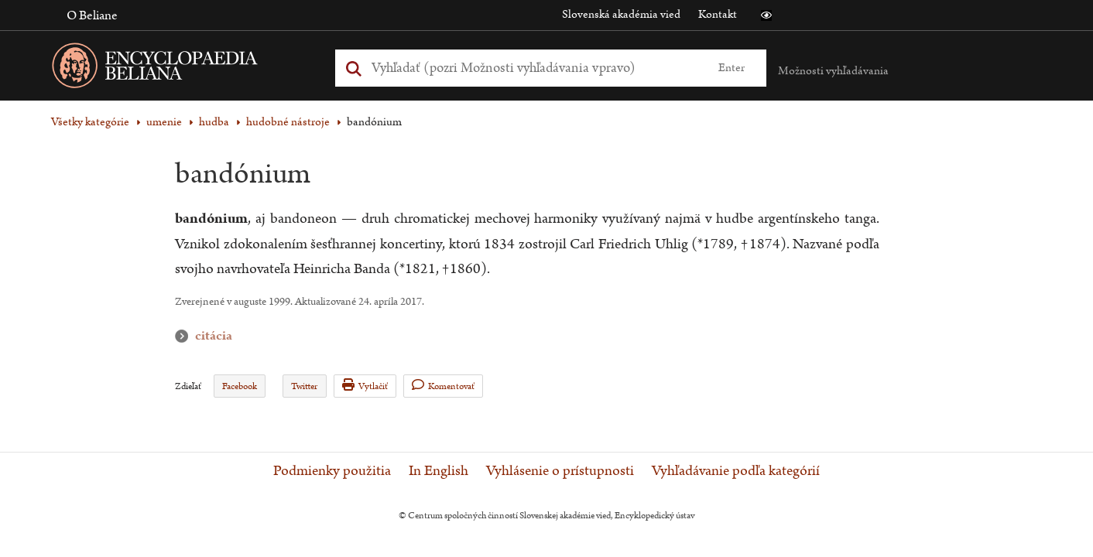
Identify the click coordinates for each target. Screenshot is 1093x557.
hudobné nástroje (288, 122)
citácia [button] (185, 336)
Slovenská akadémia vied (621, 14)
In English (438, 471)
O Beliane (92, 15)
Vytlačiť (365, 385)
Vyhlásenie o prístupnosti (560, 471)
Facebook (239, 386)
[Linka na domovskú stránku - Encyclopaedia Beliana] (179, 68)
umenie (164, 122)
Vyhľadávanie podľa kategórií (736, 471)
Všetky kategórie (90, 122)
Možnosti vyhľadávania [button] (833, 71)
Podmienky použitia (332, 471)
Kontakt (717, 14)
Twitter (304, 386)
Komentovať (443, 385)
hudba (214, 122)
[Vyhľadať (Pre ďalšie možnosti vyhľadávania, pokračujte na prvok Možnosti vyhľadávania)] (533, 67)
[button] (766, 15)
